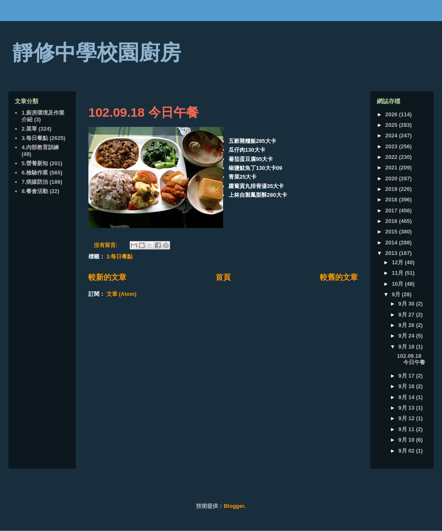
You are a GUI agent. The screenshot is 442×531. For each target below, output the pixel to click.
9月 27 (407, 314)
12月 (398, 262)
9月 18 (407, 346)
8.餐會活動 (34, 191)
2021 (392, 167)
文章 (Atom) (122, 294)
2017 (392, 210)
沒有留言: (106, 245)
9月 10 (407, 440)
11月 (398, 273)
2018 (392, 199)
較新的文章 (107, 277)
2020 (392, 178)
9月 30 (407, 303)
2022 (392, 157)
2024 (392, 135)
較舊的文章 (339, 277)
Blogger (234, 506)
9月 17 (407, 376)
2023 (392, 146)
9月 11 (407, 429)
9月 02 (407, 451)
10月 (398, 284)
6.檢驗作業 (34, 172)
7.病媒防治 (34, 182)
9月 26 (407, 325)
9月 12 (407, 418)
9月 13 (407, 408)
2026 (392, 114)
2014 (392, 242)
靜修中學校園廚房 (97, 52)
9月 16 (407, 386)
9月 (397, 294)
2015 (392, 231)
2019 (392, 189)
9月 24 (407, 336)
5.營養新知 (34, 163)
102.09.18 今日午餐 (143, 112)
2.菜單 (29, 129)
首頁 (223, 277)
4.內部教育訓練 (40, 147)
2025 (392, 125)
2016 (392, 221)
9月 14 (407, 397)
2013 (392, 253)
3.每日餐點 (120, 256)
